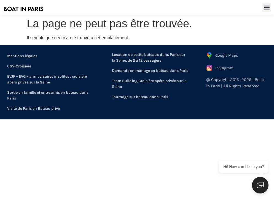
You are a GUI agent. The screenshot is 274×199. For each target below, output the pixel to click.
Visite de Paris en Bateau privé (33, 108)
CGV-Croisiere (19, 66)
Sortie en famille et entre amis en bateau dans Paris (47, 95)
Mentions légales (22, 56)
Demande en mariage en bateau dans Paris (150, 70)
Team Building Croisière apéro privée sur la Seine (149, 83)
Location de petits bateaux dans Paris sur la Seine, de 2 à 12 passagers (148, 57)
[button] (266, 7)
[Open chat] (260, 185)
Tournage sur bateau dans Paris (140, 97)
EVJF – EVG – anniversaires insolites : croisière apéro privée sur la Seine (47, 79)
